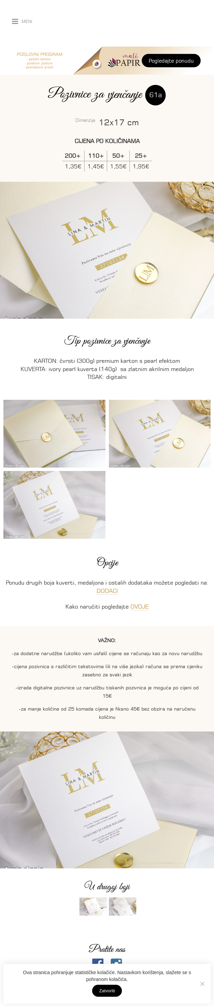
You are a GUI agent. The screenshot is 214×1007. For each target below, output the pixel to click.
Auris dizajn (126, 23)
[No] (202, 983)
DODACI (107, 590)
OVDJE (139, 606)
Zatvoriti (107, 990)
